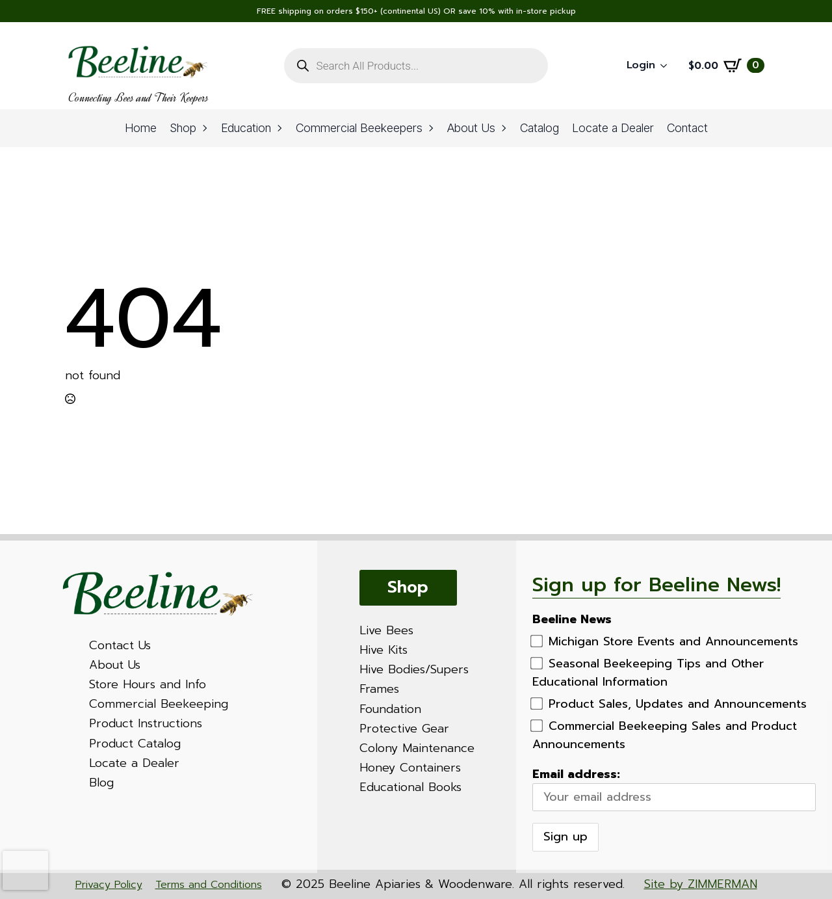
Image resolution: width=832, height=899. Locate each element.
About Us (471, 128)
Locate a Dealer (613, 128)
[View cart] (726, 65)
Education (246, 128)
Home (141, 128)
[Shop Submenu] (205, 128)
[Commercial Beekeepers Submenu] (431, 128)
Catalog (539, 128)
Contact (687, 128)
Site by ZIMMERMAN (700, 884)
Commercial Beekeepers (359, 128)
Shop (183, 128)
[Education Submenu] (280, 128)
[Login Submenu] (667, 65)
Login (641, 65)
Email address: (674, 788)
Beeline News (572, 619)
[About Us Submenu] (504, 128)
